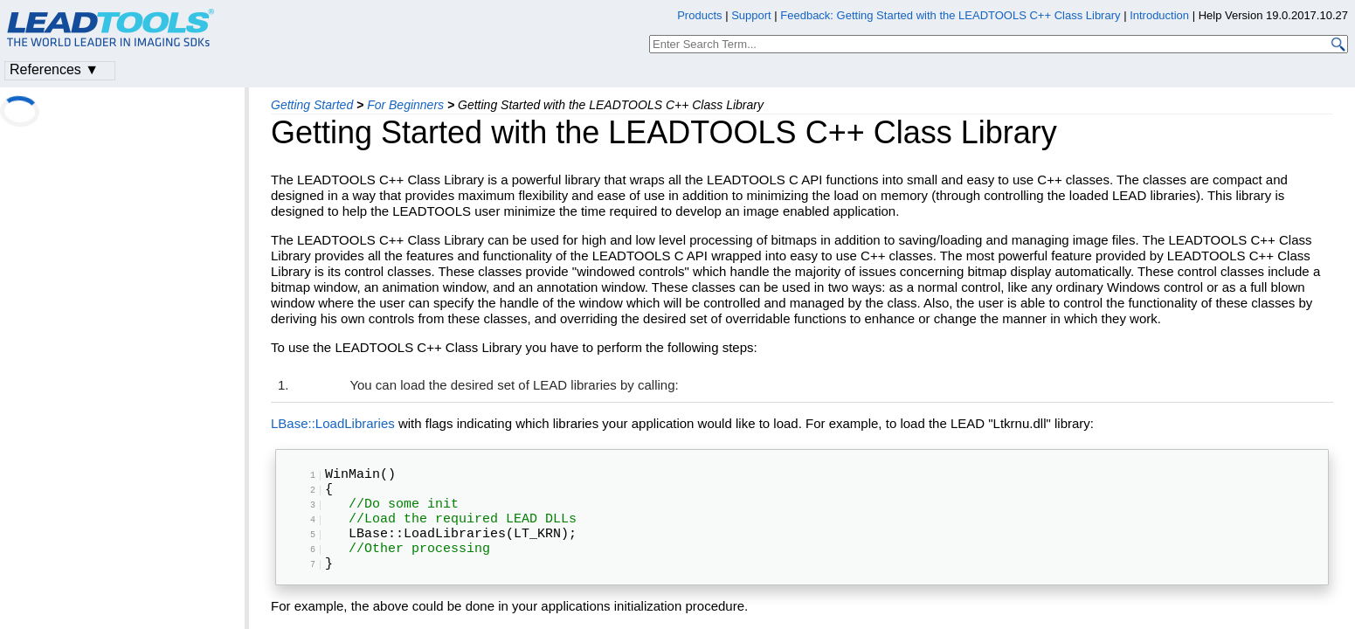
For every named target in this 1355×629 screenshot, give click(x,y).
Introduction (1159, 15)
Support (751, 15)
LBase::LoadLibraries (333, 423)
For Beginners (405, 105)
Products (699, 15)
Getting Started (312, 105)
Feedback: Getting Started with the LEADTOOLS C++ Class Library (950, 15)
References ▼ (54, 69)
